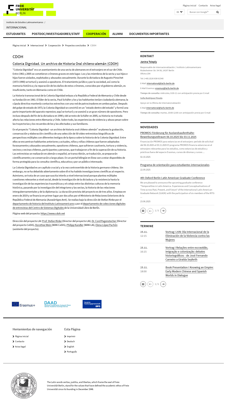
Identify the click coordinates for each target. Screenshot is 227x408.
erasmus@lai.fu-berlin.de (167, 88)
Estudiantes (16, 34)
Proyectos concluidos (75, 45)
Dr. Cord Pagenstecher (104, 221)
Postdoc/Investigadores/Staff (56, 34)
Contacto (203, 5)
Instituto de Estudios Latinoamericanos (25, 22)
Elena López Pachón (106, 225)
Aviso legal (215, 5)
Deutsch (71, 341)
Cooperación (96, 34)
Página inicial (189, 5)
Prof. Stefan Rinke (52, 221)
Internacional (16, 27)
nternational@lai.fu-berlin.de (160, 107)
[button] (179, 12)
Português (72, 351)
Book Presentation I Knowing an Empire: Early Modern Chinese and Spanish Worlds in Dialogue (189, 271)
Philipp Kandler (75, 225)
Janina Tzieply (148, 61)
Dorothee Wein (43, 225)
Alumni (117, 34)
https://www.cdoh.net (53, 213)
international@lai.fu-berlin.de (161, 83)
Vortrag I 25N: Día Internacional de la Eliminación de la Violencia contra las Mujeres (188, 235)
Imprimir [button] (71, 336)
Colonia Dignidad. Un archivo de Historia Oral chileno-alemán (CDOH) (66, 63)
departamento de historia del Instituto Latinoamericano (43, 203)
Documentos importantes (149, 34)
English (70, 346)
